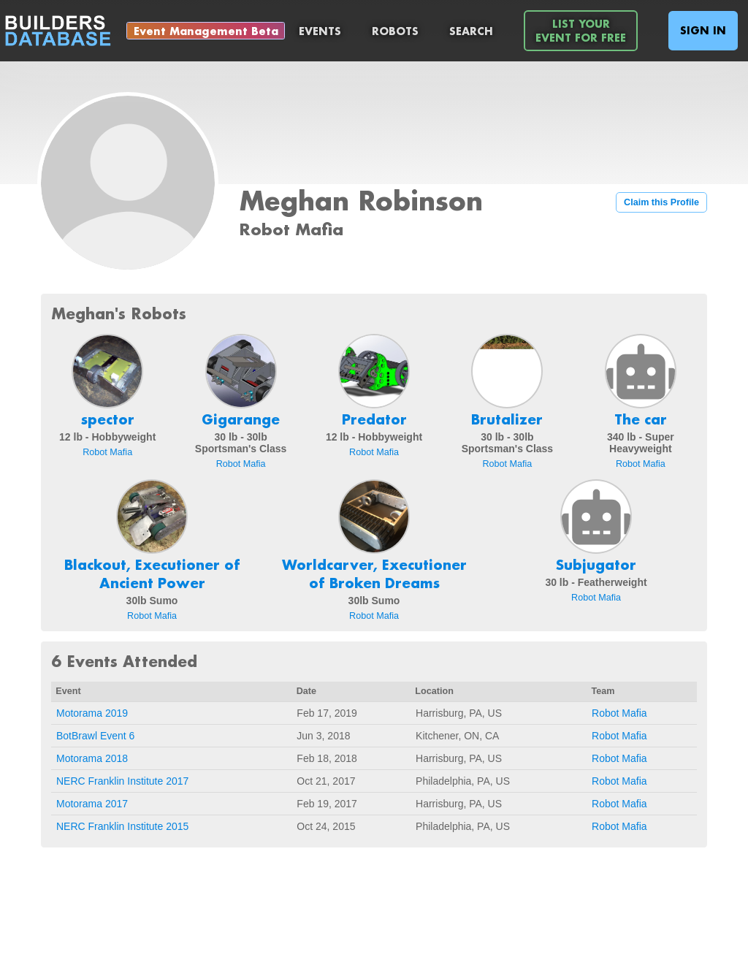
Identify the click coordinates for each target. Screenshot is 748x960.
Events (320, 31)
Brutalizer (507, 419)
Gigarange (241, 419)
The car (640, 419)
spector (107, 419)
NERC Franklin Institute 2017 (122, 781)
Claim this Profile (661, 202)
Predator (374, 419)
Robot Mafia (107, 452)
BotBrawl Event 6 (95, 736)
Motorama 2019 (92, 713)
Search (471, 31)
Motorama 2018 (92, 758)
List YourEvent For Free (580, 31)
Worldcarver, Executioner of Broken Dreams (374, 574)
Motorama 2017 (92, 803)
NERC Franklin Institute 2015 (122, 826)
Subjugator (596, 565)
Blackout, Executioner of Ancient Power (152, 574)
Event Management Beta (206, 31)
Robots (395, 31)
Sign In (703, 30)
